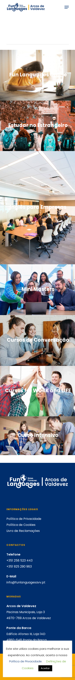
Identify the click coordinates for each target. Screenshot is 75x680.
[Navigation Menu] (66, 7)
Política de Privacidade (23, 519)
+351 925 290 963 (19, 566)
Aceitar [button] (45, 668)
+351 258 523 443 (19, 560)
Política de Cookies (20, 525)
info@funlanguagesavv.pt (25, 582)
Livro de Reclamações (23, 531)
